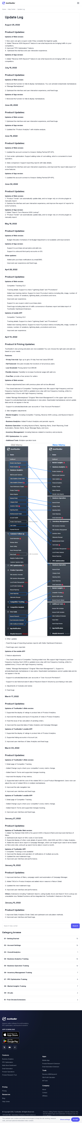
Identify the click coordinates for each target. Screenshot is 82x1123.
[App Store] (10, 1034)
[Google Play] (10, 1041)
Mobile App (45, 1060)
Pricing (4, 1091)
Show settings (65, 1119)
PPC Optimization (7, 1062)
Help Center (11, 9)
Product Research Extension (51, 1063)
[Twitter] (4, 1047)
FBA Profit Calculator (48, 1077)
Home (4, 9)
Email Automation (7, 1068)
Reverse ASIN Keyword (49, 1074)
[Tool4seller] (9, 1019)
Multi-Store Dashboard (9, 1065)
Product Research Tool (9, 1075)
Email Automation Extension (50, 1066)
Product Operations (8, 1071)
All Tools (45, 1080)
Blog (3, 1098)
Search (75, 926)
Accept (75, 1119)
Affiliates (45, 1096)
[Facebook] (15, 1047)
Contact (44, 1092)
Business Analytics (8, 1059)
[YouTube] (10, 1047)
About (44, 1089)
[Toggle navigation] (78, 3)
